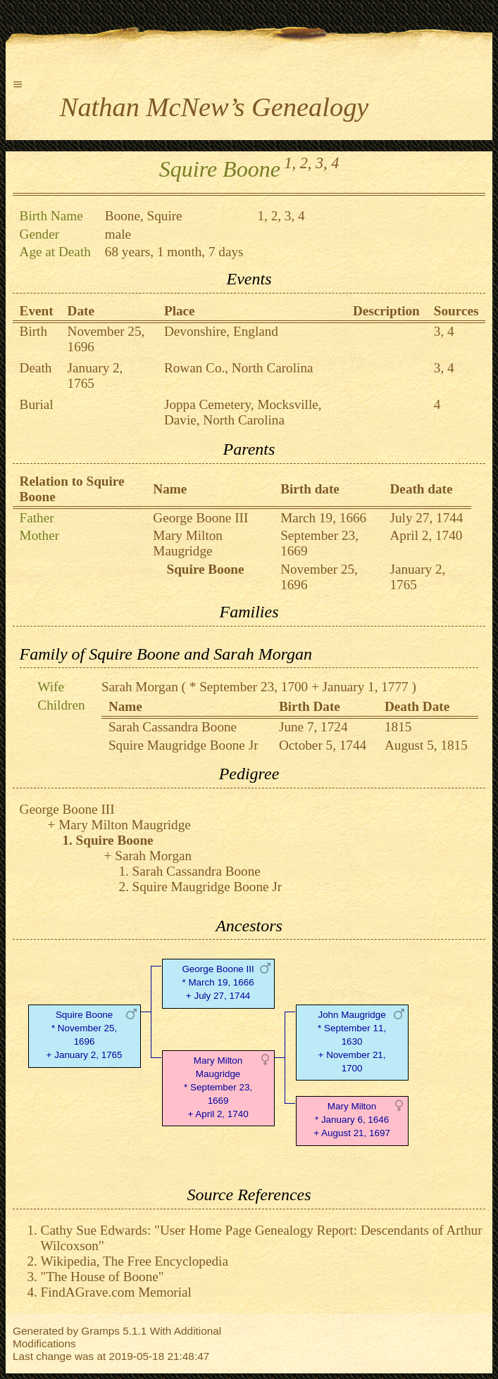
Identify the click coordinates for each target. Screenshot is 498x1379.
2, (306, 163)
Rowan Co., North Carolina (238, 367)
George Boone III (200, 517)
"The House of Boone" (102, 1276)
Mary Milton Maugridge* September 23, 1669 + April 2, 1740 (218, 1087)
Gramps (100, 1331)
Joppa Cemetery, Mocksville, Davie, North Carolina (243, 412)
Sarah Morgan (139, 686)
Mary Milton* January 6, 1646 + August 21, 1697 (351, 1119)
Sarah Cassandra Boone (172, 726)
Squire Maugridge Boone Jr (183, 745)
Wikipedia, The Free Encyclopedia (134, 1261)
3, (322, 163)
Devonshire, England (221, 331)
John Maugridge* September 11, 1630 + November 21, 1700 (352, 1041)
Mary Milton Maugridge (188, 543)
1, (290, 163)
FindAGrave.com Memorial (116, 1292)
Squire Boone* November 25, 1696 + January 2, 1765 (84, 1034)
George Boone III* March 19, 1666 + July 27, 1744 (218, 982)
